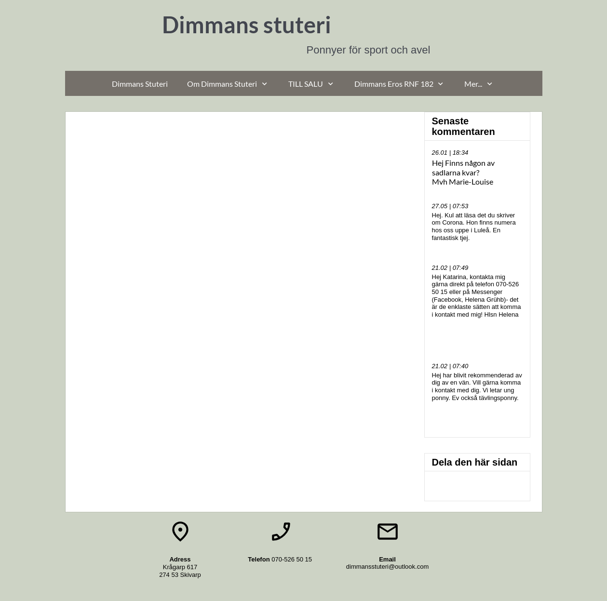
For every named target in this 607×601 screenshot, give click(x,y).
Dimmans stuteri (246, 24)
